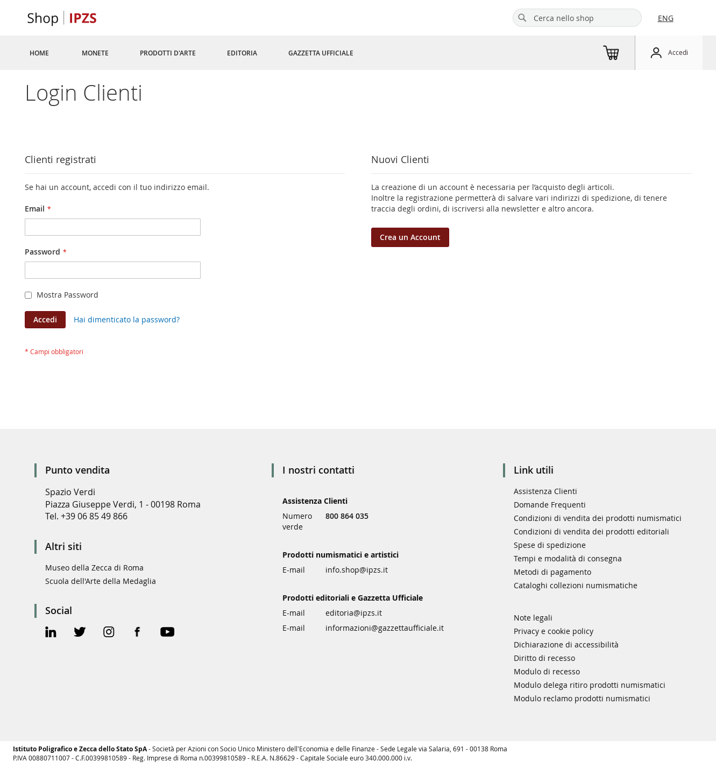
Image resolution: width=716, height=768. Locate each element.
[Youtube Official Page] (167, 633)
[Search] (522, 17)
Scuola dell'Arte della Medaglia (100, 581)
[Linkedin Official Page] (50, 633)
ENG (666, 18)
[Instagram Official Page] (109, 633)
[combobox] (577, 18)
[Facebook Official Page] (137, 633)
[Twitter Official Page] (80, 633)
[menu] (204, 53)
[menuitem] (39, 53)
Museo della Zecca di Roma (94, 567)
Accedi (678, 52)
